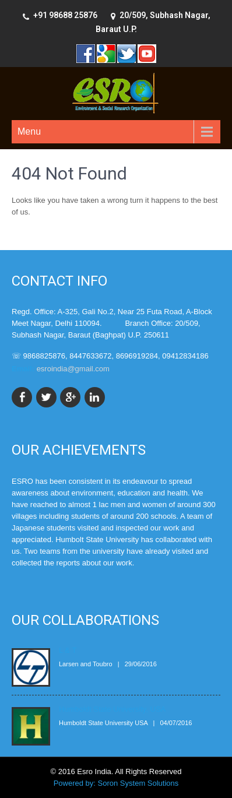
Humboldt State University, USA (112, 709)
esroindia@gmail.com (73, 368)
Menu (29, 131)
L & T (67, 650)
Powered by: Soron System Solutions (116, 783)
